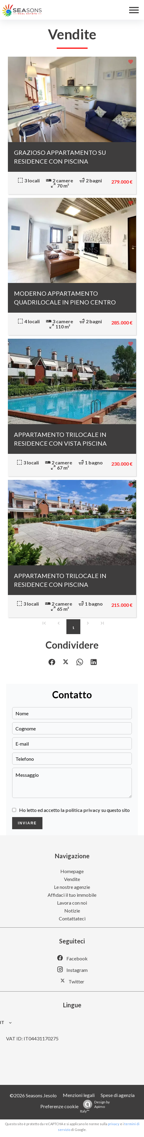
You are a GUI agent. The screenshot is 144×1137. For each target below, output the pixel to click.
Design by (95, 1106)
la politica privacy (80, 810)
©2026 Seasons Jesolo (33, 1095)
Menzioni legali (79, 1095)
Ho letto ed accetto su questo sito (74, 810)
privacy (113, 1124)
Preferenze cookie (59, 1106)
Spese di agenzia (118, 1095)
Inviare (27, 823)
